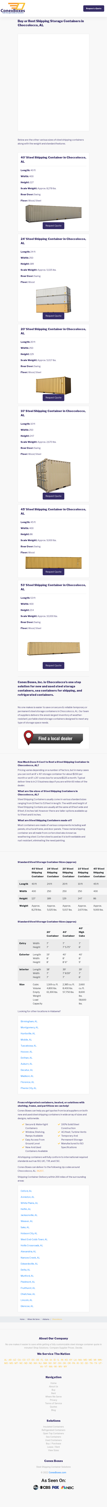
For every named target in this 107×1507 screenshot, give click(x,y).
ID (55, 1360)
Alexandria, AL (28, 1251)
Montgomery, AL (30, 1027)
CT (28, 1360)
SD (86, 1363)
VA (41, 1366)
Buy (53, 1390)
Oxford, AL (26, 1191)
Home (53, 1383)
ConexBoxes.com (57, 1472)
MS (11, 1363)
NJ (40, 1363)
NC (21, 1363)
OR (69, 1363)
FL (42, 1360)
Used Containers (53, 1440)
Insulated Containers (53, 1426)
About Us (53, 1386)
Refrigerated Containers (53, 1430)
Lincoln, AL (27, 1300)
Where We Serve (53, 1396)
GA (46, 1360)
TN (91, 1363)
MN (100, 1360)
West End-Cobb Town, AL (34, 1239)
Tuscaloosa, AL (29, 1045)
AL (5, 1360)
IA (51, 1360)
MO (6, 1363)
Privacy (53, 1400)
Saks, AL (25, 1227)
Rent (53, 1393)
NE (30, 1363)
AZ (14, 1360)
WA (50, 1366)
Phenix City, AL (29, 1088)
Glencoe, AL (27, 1306)
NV (50, 1363)
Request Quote (53, 225)
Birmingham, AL (29, 1021)
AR (10, 1360)
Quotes (53, 1406)
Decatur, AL (27, 1070)
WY (65, 1366)
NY (54, 1363)
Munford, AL (27, 1276)
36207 (40, 1171)
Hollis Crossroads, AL (32, 1245)
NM (45, 1363)
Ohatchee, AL (28, 1294)
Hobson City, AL (29, 1233)
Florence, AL (27, 1082)
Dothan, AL (27, 1058)
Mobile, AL (26, 1039)
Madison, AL (27, 1076)
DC (33, 1360)
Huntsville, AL (28, 1033)
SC (81, 1363)
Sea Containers (53, 1436)
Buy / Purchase (53, 1443)
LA (75, 1360)
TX (95, 1363)
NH (35, 1363)
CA (19, 1360)
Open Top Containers (53, 1433)
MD (85, 1360)
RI (78, 1363)
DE (37, 1360)
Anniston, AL (28, 1197)
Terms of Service (53, 1403)
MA (80, 1360)
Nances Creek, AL (30, 1257)
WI (55, 1366)
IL (58, 1360)
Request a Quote (93, 8)
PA (73, 1363)
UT (100, 1363)
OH (59, 1363)
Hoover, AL (27, 1051)
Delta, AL (25, 1269)
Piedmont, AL (28, 1282)
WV (60, 1366)
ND (25, 1363)
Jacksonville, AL (29, 1215)
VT (46, 1366)
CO (23, 1360)
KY (70, 1360)
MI (95, 1360)
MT (16, 1363)
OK (64, 1363)
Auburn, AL (27, 1064)
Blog (53, 1410)
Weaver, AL (27, 1221)
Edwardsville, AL (29, 1263)
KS (66, 1360)
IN (62, 1360)
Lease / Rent (53, 1447)
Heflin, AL (26, 1209)
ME (90, 1360)
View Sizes (53, 1450)
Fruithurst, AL (28, 1288)
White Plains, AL (29, 1203)
